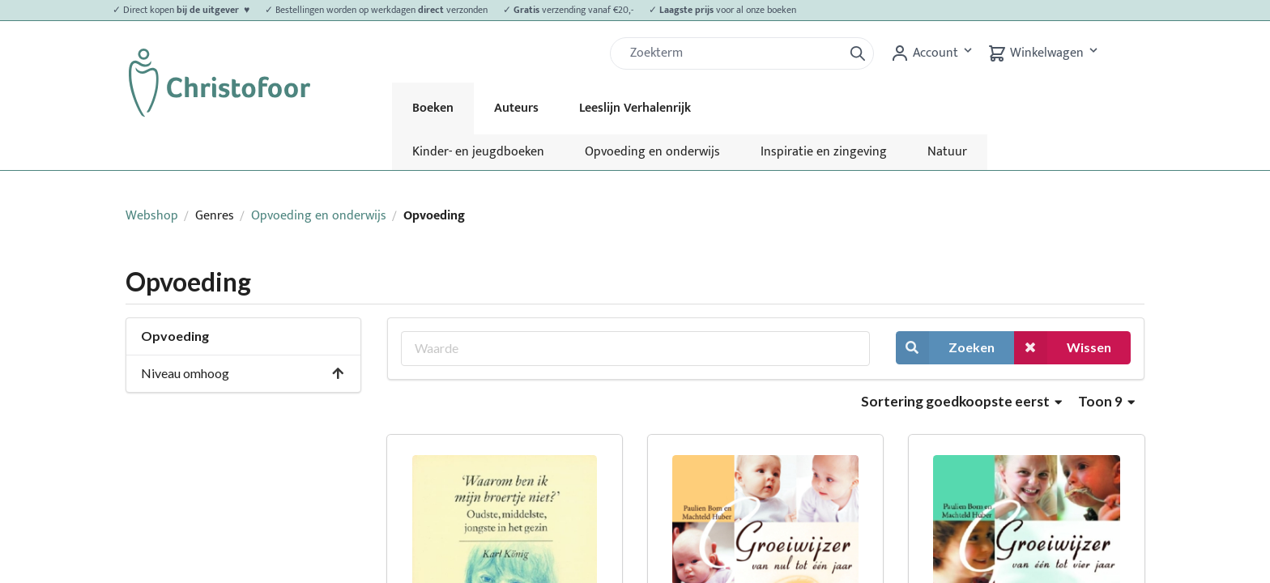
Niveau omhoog (243, 373)
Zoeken (945, 347)
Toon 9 (1106, 401)
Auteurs (516, 108)
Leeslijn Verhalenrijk (635, 108)
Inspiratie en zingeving (824, 152)
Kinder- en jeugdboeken (478, 152)
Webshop (152, 216)
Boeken (433, 108)
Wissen (1062, 347)
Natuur (947, 152)
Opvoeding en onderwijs (652, 152)
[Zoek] (733, 53)
